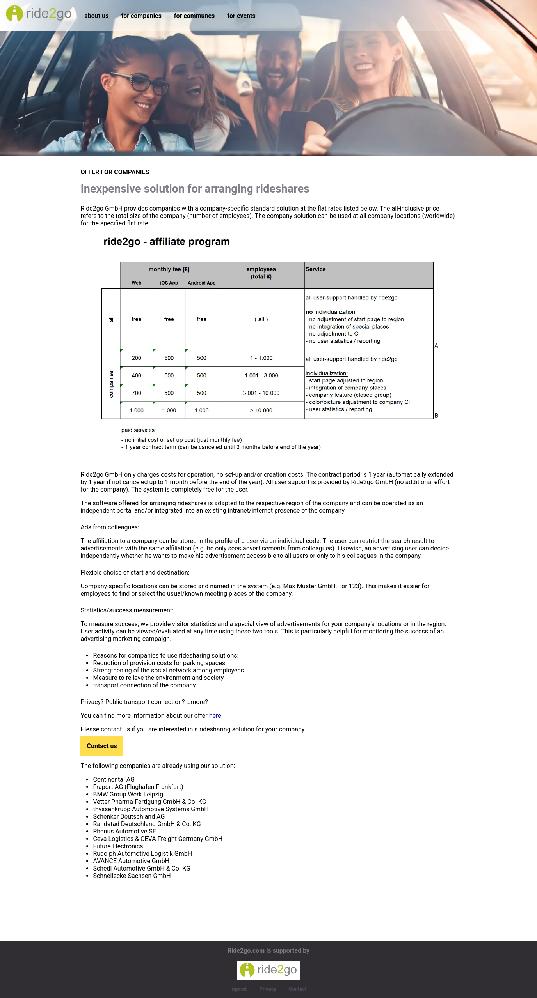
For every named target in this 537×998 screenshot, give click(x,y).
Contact (298, 989)
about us (96, 15)
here (215, 715)
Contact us (102, 746)
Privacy (268, 989)
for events (241, 15)
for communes (194, 15)
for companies (141, 15)
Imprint (238, 989)
